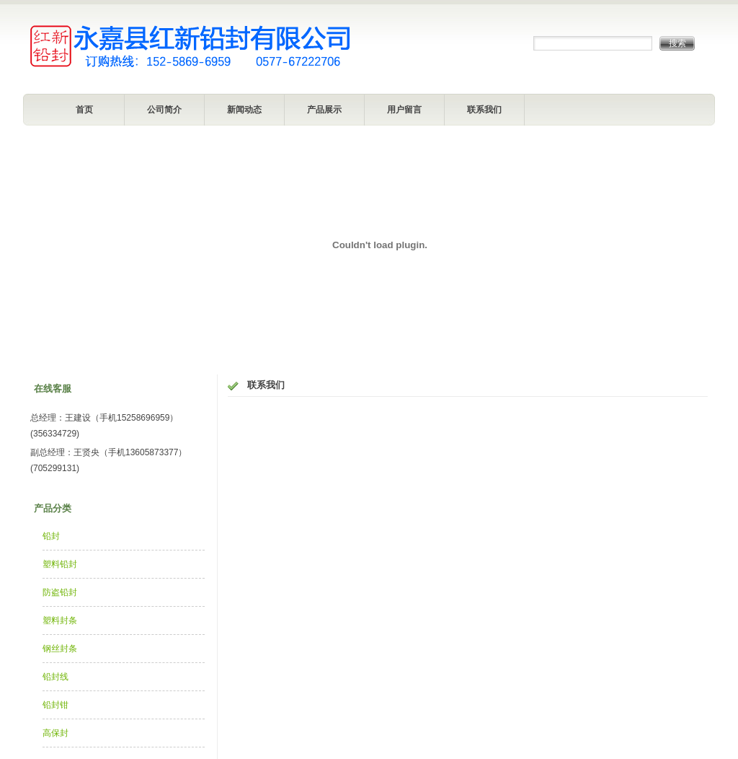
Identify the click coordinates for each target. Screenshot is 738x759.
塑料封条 (60, 620)
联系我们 (484, 110)
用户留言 (404, 110)
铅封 (51, 536)
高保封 (55, 733)
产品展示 (324, 110)
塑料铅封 (60, 564)
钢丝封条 (60, 649)
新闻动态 (244, 110)
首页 (84, 110)
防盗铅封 (60, 592)
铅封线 (55, 677)
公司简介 (164, 110)
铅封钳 (55, 705)
